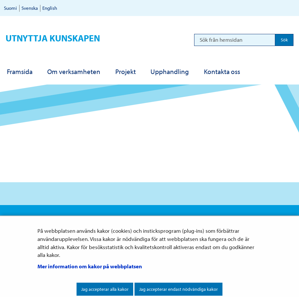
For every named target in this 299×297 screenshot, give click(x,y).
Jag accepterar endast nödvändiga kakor (178, 289)
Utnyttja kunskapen (53, 38)
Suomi (10, 8)
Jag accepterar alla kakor (105, 289)
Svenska (29, 8)
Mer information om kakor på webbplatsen (89, 266)
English (49, 8)
